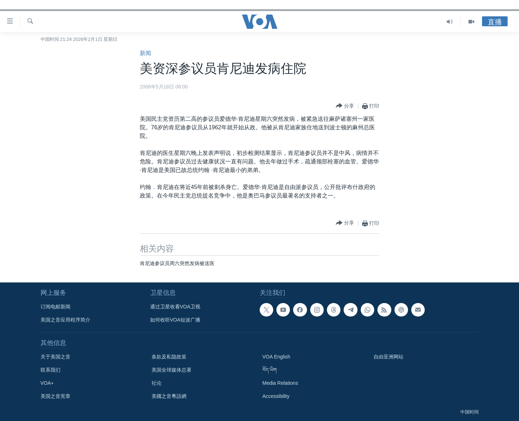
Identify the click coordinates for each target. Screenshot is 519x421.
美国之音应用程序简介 (65, 320)
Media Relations (280, 383)
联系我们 (50, 370)
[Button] (345, 106)
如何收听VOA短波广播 (175, 320)
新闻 (145, 53)
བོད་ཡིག (270, 370)
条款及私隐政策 (169, 357)
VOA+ (47, 383)
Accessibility (276, 396)
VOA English (277, 357)
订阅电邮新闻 (55, 306)
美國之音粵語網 (169, 396)
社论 (156, 383)
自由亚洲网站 (388, 357)
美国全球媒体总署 (171, 370)
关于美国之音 (55, 357)
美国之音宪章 (55, 396)
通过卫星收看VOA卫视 (175, 306)
